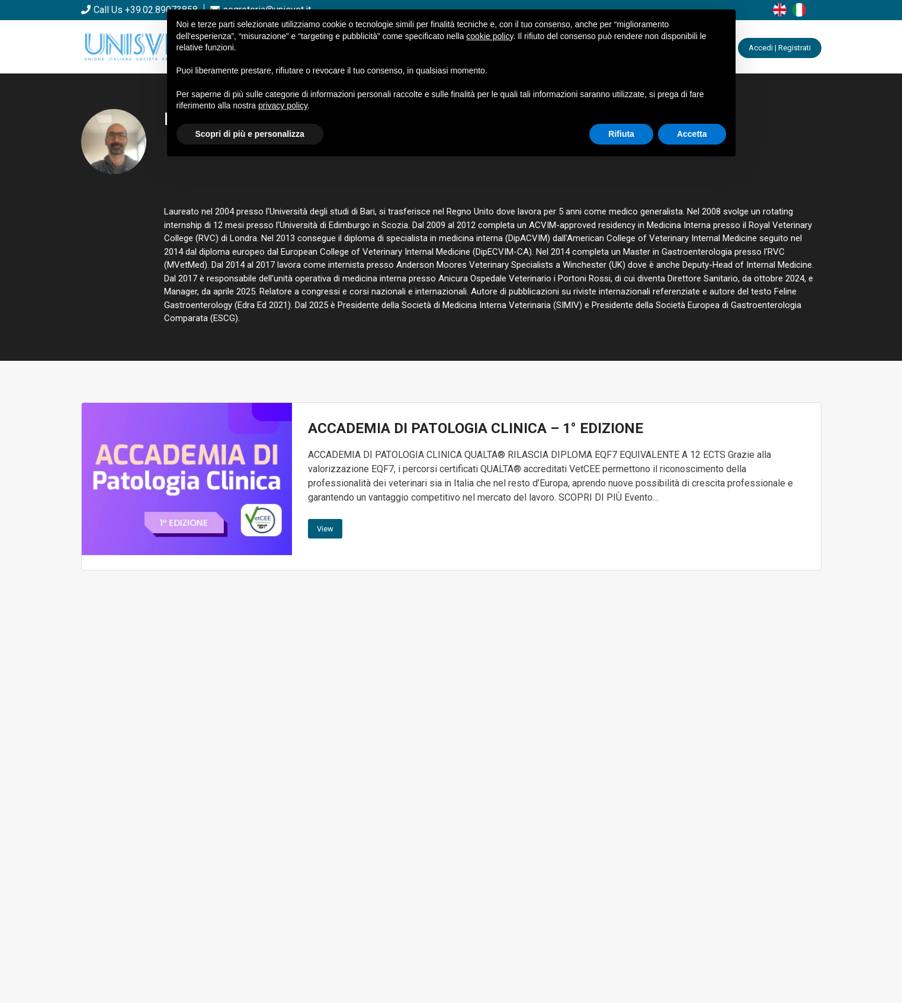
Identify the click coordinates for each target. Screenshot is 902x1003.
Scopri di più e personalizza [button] (249, 134)
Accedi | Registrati (780, 47)
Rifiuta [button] (621, 134)
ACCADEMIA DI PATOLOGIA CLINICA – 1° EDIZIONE (475, 428)
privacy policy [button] (282, 105)
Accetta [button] (692, 134)
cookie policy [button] (489, 36)
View (325, 528)
